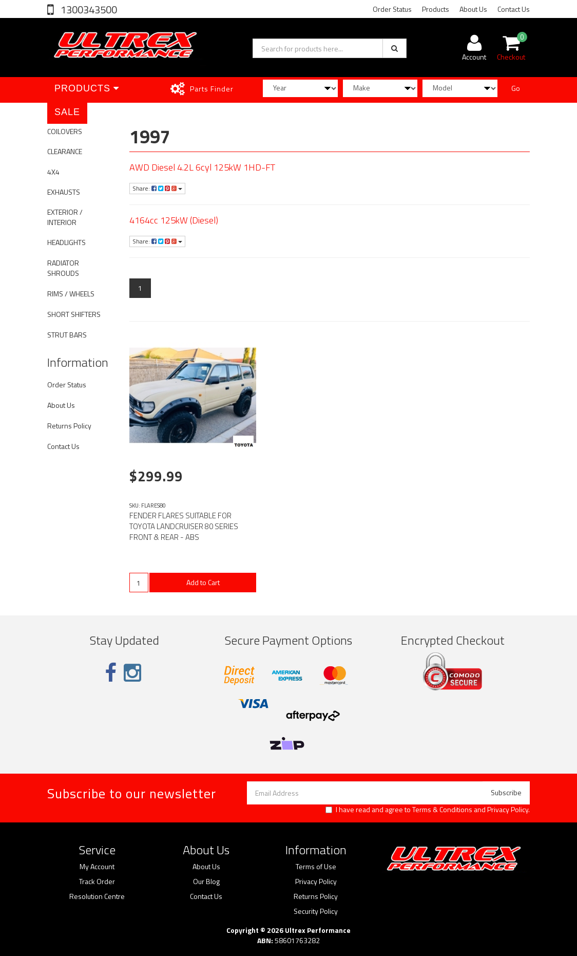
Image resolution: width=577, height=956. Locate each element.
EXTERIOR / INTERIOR (65, 217)
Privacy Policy (507, 809)
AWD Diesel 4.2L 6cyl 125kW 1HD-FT (202, 167)
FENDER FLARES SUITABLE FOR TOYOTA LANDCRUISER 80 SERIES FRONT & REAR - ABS (183, 526)
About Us (473, 9)
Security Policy (316, 911)
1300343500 (88, 9)
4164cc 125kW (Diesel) (173, 220)
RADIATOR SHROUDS (63, 267)
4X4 (53, 171)
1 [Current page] (140, 288)
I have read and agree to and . (427, 809)
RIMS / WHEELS (70, 293)
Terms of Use (316, 866)
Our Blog (206, 881)
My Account (97, 866)
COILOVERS (64, 131)
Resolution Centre (97, 896)
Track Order (97, 881)
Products (435, 9)
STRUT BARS (67, 334)
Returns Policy (69, 425)
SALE (67, 112)
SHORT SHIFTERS (74, 314)
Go (515, 88)
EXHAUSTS (63, 191)
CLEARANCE (64, 151)
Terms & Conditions (442, 809)
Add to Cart (203, 582)
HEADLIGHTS (66, 242)
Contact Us (513, 9)
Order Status (392, 9)
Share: (157, 188)
